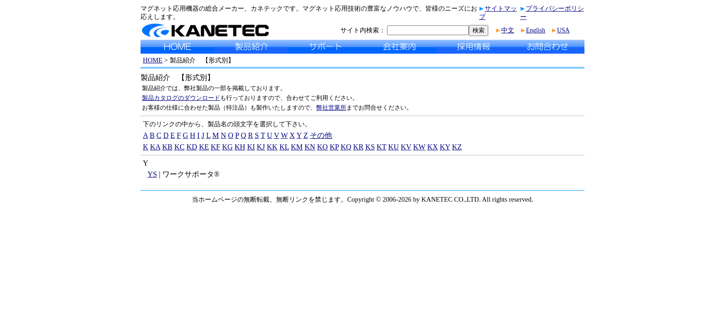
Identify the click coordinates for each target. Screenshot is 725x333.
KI (251, 147)
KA (155, 147)
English (536, 30)
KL (284, 147)
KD (191, 147)
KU (393, 147)
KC (179, 147)
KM (297, 147)
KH (239, 147)
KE (204, 147)
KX (432, 147)
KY (445, 147)
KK (272, 147)
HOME (152, 60)
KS (370, 147)
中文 (507, 30)
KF (215, 147)
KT (382, 147)
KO (322, 147)
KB (167, 147)
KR (358, 147)
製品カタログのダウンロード (181, 97)
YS (152, 174)
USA (563, 30)
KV (406, 147)
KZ (457, 147)
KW (419, 147)
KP (334, 147)
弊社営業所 (331, 107)
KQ (346, 147)
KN (310, 147)
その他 (321, 135)
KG (227, 147)
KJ (261, 147)
